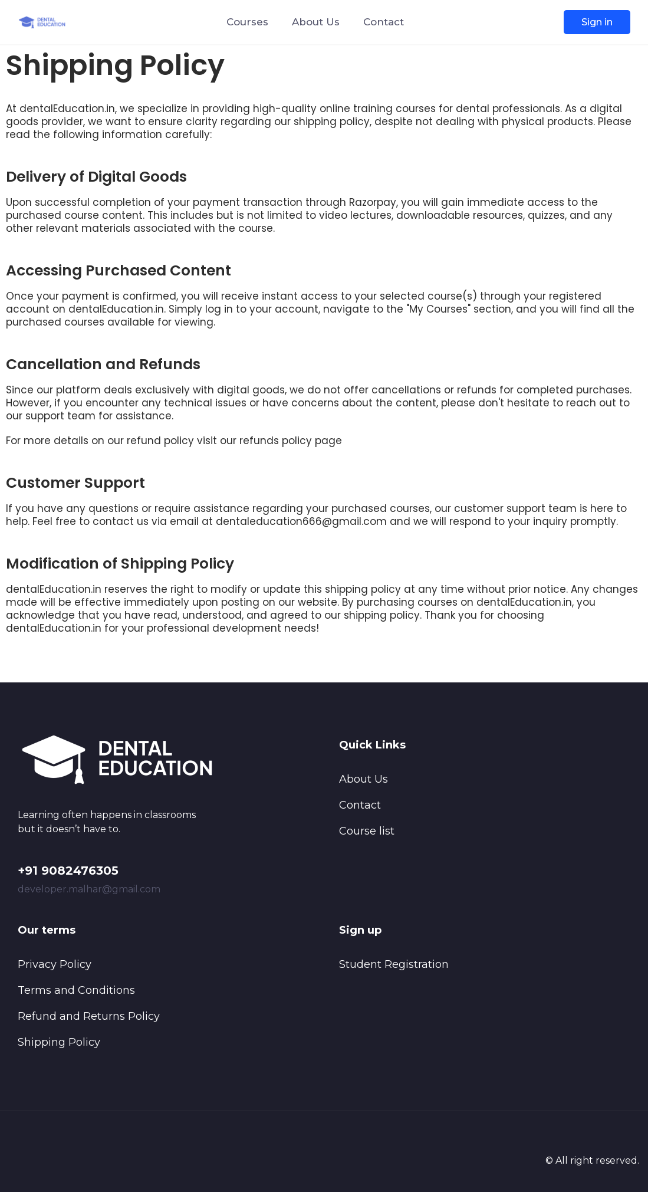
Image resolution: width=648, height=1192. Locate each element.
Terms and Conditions (76, 990)
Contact (383, 22)
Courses (247, 22)
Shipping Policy (59, 1042)
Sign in (597, 22)
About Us (316, 22)
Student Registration (394, 964)
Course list (366, 831)
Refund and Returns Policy (89, 1016)
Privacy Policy (54, 964)
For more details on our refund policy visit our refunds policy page (174, 441)
